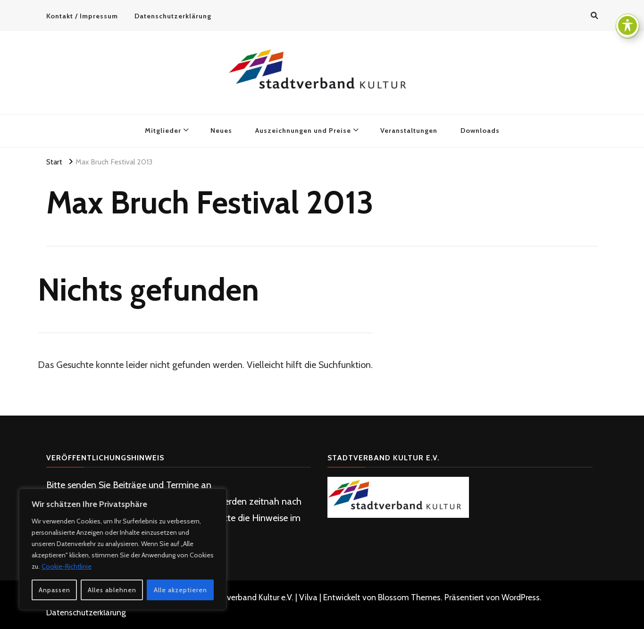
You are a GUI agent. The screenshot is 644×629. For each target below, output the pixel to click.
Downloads (480, 130)
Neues (221, 130)
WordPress (521, 597)
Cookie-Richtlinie (67, 566)
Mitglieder (163, 130)
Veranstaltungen (408, 130)
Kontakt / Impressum (82, 16)
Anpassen (54, 590)
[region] (122, 549)
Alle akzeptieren (180, 590)
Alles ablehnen (112, 590)
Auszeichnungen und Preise (303, 130)
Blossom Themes (409, 597)
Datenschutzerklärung (172, 16)
